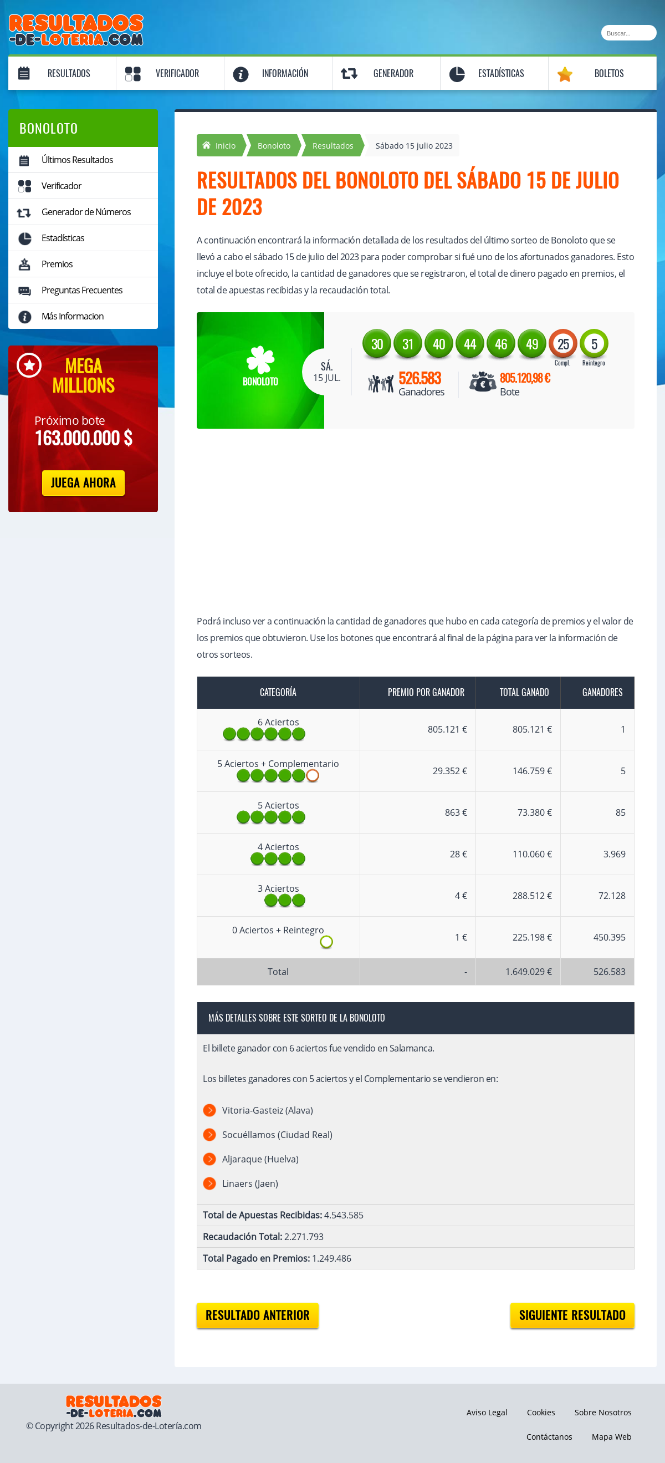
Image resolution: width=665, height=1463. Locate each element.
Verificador (177, 73)
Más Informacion (73, 316)
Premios (57, 264)
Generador (393, 73)
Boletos (609, 73)
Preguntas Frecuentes (82, 290)
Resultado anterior (258, 1315)
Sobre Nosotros (603, 1412)
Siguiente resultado (572, 1315)
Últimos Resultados (77, 160)
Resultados (69, 73)
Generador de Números (86, 212)
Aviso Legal (487, 1412)
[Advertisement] (404, 523)
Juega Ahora (83, 483)
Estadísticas (501, 73)
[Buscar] (629, 32)
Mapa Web (612, 1436)
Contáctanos (549, 1436)
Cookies (541, 1412)
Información (285, 73)
